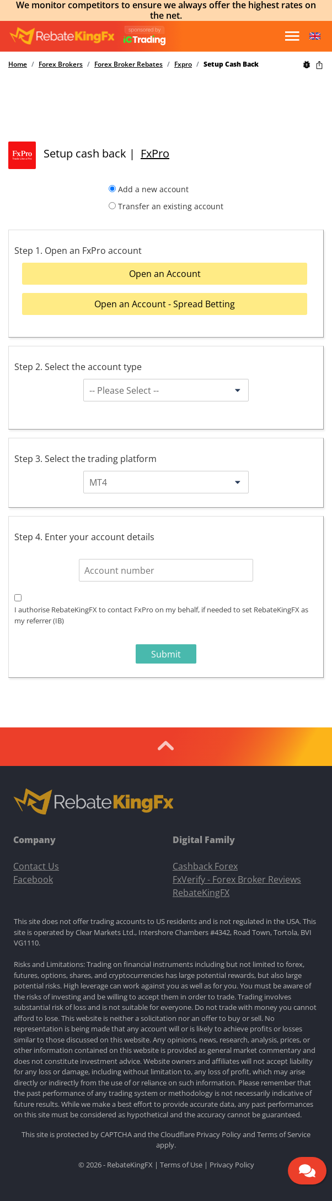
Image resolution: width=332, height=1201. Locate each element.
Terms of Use (181, 1165)
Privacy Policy (218, 1134)
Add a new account (153, 189)
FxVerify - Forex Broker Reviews (237, 879)
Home (17, 64)
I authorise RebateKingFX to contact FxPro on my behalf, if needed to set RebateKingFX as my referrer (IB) (161, 615)
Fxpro (183, 64)
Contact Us (36, 866)
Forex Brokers (61, 64)
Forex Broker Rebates (128, 64)
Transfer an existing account (170, 206)
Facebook (33, 879)
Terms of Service (283, 1134)
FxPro (155, 153)
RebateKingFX (201, 893)
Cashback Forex (205, 866)
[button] (314, 36)
